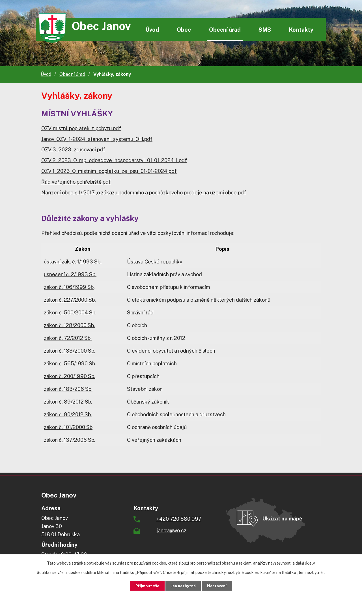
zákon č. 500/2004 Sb (69, 313)
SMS (264, 29)
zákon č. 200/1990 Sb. (69, 376)
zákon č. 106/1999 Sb (69, 287)
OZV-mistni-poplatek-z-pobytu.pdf (81, 128)
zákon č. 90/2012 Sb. (68, 414)
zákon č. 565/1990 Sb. (70, 363)
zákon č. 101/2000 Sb (68, 427)
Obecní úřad (225, 29)
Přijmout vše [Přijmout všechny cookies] (144, 585)
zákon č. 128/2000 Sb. (69, 325)
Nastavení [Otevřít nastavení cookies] (219, 585)
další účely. (305, 563)
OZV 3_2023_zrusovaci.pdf (73, 150)
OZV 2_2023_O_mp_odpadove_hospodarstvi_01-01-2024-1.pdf (114, 160)
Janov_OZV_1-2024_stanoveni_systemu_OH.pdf (96, 139)
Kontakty (301, 29)
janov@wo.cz (171, 530)
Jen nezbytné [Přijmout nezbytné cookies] (183, 585)
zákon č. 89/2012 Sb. (68, 402)
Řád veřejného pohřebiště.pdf (76, 182)
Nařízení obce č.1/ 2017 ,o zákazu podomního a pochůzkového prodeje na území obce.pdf (143, 193)
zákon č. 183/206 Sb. (68, 389)
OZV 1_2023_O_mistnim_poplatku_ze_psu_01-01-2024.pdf (109, 171)
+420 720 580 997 (178, 519)
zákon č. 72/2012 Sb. (68, 338)
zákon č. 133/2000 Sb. (69, 351)
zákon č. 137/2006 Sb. (69, 440)
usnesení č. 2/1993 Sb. (70, 274)
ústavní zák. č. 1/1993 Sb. (73, 262)
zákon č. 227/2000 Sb (69, 300)
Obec (184, 29)
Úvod (152, 29)
